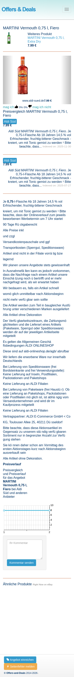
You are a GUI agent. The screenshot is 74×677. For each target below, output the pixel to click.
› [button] (66, 58)
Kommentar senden (21, 562)
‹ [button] (8, 58)
